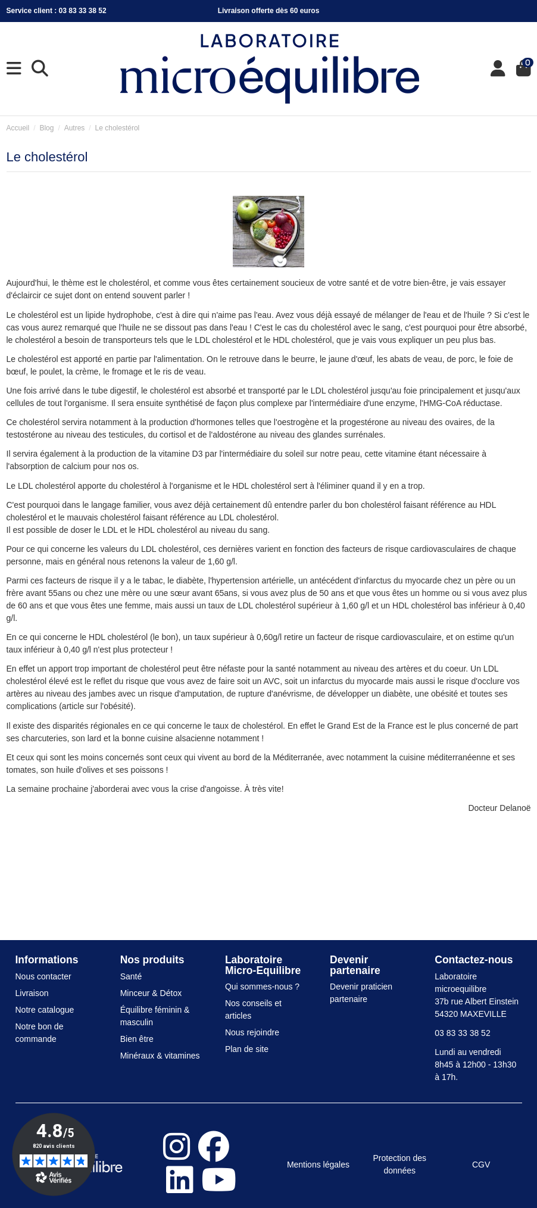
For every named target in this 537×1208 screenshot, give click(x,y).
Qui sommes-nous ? (262, 986)
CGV (481, 1164)
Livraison (32, 993)
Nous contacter (43, 976)
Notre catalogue (44, 1010)
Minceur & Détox (151, 993)
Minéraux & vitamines (160, 1055)
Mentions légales (318, 1164)
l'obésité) (116, 706)
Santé (131, 976)
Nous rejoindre (252, 1032)
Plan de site (246, 1049)
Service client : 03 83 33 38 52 (57, 11)
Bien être (137, 1039)
